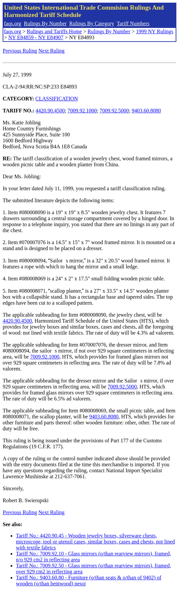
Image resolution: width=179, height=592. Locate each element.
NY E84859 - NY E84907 (35, 37)
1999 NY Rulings (154, 31)
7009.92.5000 (114, 110)
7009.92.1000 (82, 110)
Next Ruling (52, 51)
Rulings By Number (45, 23)
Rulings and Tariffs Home (54, 31)
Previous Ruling (20, 51)
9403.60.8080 (146, 110)
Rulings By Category (91, 23)
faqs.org (12, 23)
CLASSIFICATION (57, 98)
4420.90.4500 (50, 110)
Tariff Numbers (133, 23)
